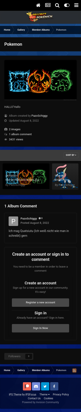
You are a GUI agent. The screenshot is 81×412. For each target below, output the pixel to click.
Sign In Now (40, 328)
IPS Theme (15, 394)
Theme (45, 394)
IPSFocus (30, 394)
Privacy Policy (61, 394)
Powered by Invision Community (40, 402)
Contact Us (34, 398)
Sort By (71, 155)
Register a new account (40, 302)
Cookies (48, 398)
